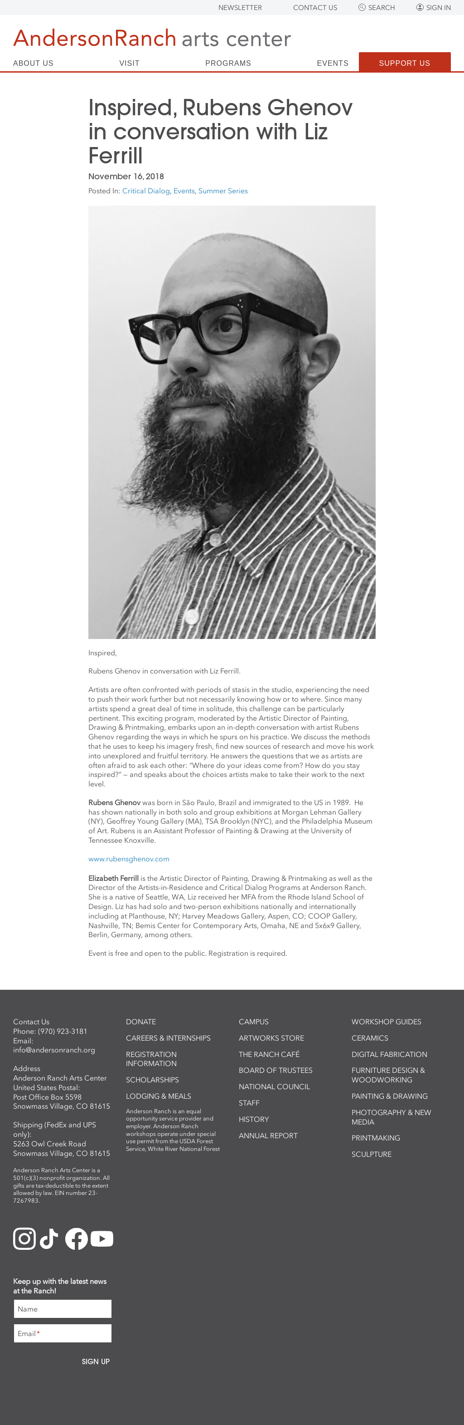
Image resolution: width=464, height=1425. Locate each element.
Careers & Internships (168, 1037)
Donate (141, 1021)
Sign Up (96, 1361)
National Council (274, 1086)
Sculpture (372, 1154)
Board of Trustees (276, 1070)
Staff (249, 1102)
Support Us (404, 63)
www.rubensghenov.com (128, 858)
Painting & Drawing (390, 1096)
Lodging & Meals (158, 1096)
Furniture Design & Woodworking (388, 1075)
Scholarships (152, 1079)
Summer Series (223, 190)
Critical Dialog (146, 190)
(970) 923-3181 (62, 1031)
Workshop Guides (386, 1021)
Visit (129, 63)
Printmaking (376, 1137)
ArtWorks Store (271, 1037)
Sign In (438, 8)
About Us (33, 63)
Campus (254, 1021)
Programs (228, 63)
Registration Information (151, 1059)
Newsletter (240, 8)
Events (333, 63)
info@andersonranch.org (54, 1049)
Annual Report (268, 1135)
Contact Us (315, 8)
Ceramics (370, 1037)
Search (381, 8)
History (254, 1119)
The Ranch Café (269, 1054)
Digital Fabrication (389, 1054)
